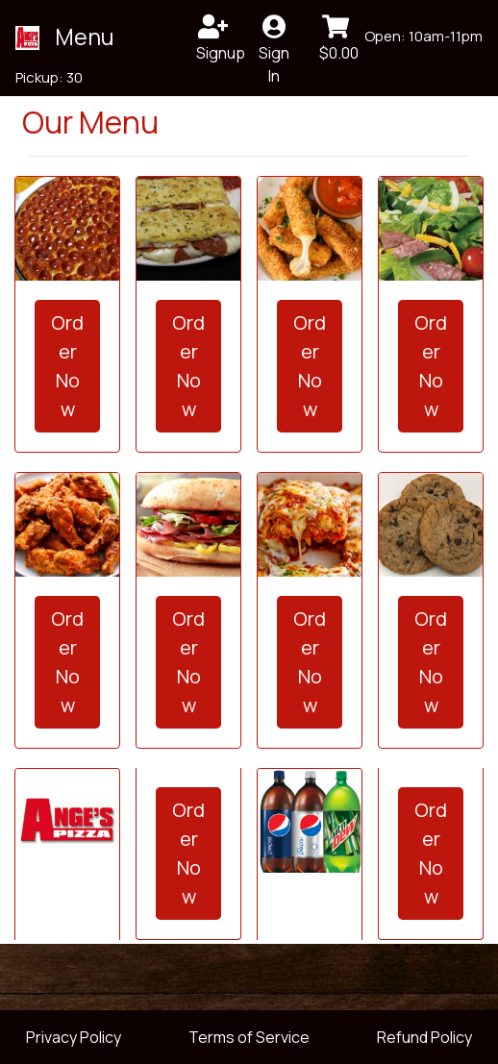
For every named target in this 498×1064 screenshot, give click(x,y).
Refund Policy (424, 1037)
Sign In (274, 39)
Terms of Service (249, 1037)
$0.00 (339, 38)
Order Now (67, 365)
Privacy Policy (73, 1037)
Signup (218, 38)
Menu (84, 36)
